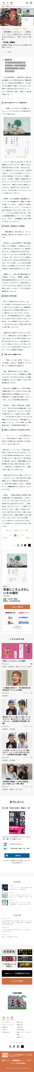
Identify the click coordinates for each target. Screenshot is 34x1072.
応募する (13, 856)
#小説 (9, 52)
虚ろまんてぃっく (20, 65)
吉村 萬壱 (8, 60)
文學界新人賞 (10, 71)
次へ (23, 535)
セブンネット (10, 617)
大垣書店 (17, 627)
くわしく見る (16, 607)
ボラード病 (9, 65)
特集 (18, 1034)
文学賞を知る (20, 1029)
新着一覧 (19, 1022)
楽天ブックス (23, 613)
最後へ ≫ (29, 538)
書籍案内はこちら (17, 973)
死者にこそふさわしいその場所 (15, 62)
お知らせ (5, 1029)
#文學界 (4, 666)
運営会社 (5, 1027)
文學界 (6, 1042)
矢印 (30, 909)
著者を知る (20, 1025)
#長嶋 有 (12, 789)
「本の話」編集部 (8, 42)
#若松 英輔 (12, 729)
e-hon (10, 622)
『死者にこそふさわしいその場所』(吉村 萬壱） (15, 157)
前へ (11, 535)
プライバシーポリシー (8, 1025)
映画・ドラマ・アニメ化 (23, 1032)
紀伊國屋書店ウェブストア (23, 617)
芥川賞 (22, 68)
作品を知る (20, 1027)
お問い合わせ (6, 1032)
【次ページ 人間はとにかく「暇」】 (17, 530)
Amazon (10, 613)
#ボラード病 (19, 789)
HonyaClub (23, 622)
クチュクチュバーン (12, 68)
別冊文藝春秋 (26, 1042)
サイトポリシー (7, 1022)
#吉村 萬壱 (11, 666)
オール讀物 (15, 1042)
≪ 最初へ (5, 538)
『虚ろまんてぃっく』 (12, 435)
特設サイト (20, 1037)
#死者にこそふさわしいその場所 (23, 666)
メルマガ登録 (17, 981)
